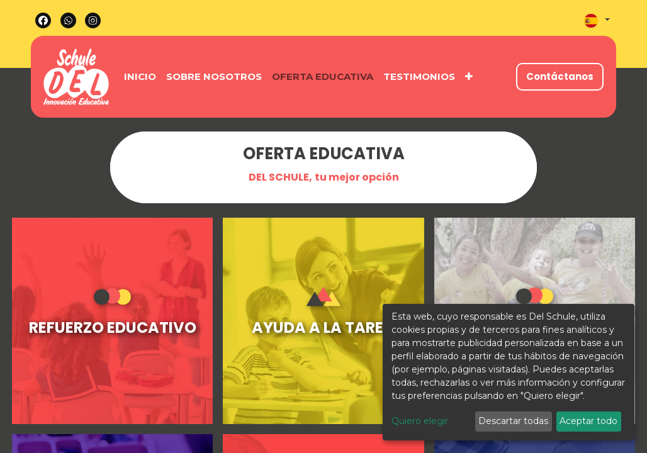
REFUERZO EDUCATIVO (112, 327)
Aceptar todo (588, 421)
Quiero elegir (419, 421)
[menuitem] (140, 77)
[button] (469, 77)
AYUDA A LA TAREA (323, 327)
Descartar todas (513, 421)
